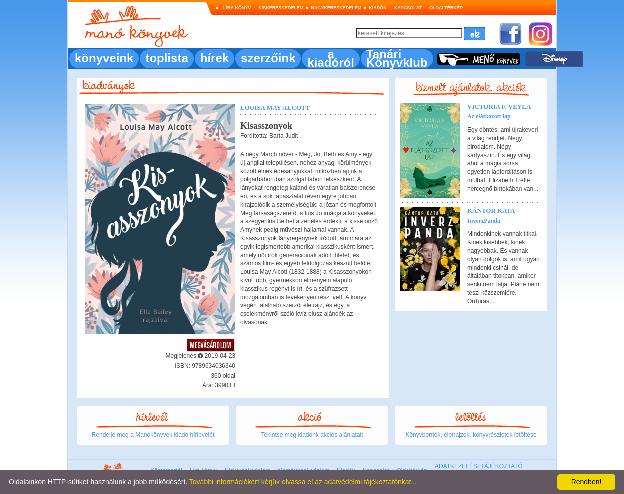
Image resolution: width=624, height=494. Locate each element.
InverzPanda (483, 221)
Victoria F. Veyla (499, 106)
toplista (166, 58)
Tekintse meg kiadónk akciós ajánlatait (312, 435)
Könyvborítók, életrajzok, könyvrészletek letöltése (470, 435)
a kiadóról (330, 59)
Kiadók (378, 8)
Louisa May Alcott (275, 108)
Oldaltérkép (446, 8)
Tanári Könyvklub (397, 59)
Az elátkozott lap (489, 116)
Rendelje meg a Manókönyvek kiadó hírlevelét (153, 435)
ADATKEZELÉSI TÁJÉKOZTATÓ (479, 466)
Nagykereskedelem (336, 8)
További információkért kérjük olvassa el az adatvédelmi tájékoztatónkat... (303, 482)
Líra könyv (237, 8)
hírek (214, 58)
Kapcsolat (408, 8)
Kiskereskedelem (280, 8)
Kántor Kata (491, 210)
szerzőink (268, 58)
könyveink (104, 58)
